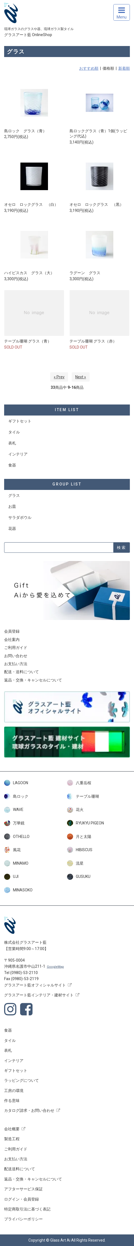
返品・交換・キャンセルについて (33, 680)
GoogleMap (55, 967)
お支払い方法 (15, 664)
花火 (75, 810)
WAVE (13, 810)
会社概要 (12, 1129)
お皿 (12, 506)
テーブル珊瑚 (83, 796)
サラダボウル (19, 517)
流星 (75, 863)
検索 (121, 547)
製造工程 (12, 1139)
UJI (11, 877)
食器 (12, 465)
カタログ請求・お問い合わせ (29, 1110)
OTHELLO (17, 837)
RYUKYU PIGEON (85, 823)
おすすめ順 (88, 68)
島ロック (16, 796)
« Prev (59, 377)
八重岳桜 (79, 783)
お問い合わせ (15, 656)
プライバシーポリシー (23, 1219)
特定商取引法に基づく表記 (27, 1209)
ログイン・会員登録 (21, 1199)
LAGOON (16, 783)
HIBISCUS (79, 850)
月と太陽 (79, 837)
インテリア (18, 454)
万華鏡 (14, 823)
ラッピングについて (21, 1080)
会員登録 (12, 631)
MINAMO (16, 863)
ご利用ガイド (15, 647)
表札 (12, 443)
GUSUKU (78, 877)
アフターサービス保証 (23, 1189)
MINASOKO (18, 890)
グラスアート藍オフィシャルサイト (35, 985)
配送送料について (19, 1169)
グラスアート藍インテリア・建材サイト (39, 995)
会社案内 (12, 639)
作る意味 (12, 1100)
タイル (14, 432)
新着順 (124, 68)
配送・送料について (21, 672)
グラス (14, 495)
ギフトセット (19, 421)
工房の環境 (13, 1090)
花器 (12, 528)
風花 (12, 850)
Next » (80, 377)
